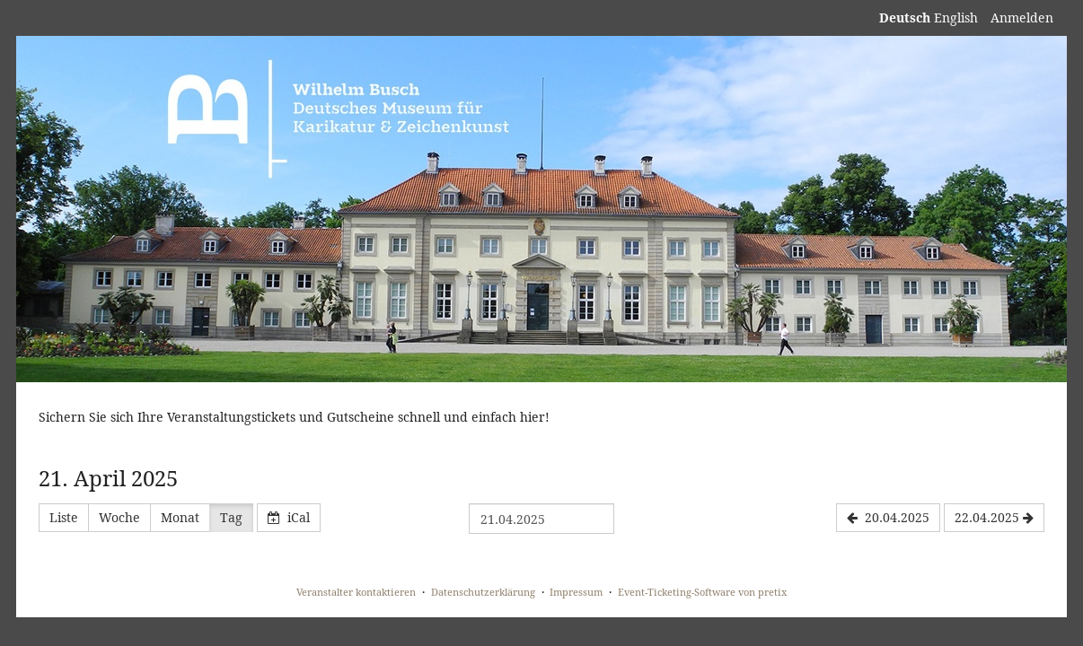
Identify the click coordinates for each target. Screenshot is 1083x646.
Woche (119, 517)
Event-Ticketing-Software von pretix (702, 591)
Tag (231, 517)
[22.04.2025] (994, 517)
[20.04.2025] (888, 517)
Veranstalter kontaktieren (356, 591)
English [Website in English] (956, 17)
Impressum (576, 591)
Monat (180, 517)
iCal (289, 517)
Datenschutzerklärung (483, 591)
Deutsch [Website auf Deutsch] (904, 17)
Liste (63, 517)
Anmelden (1022, 17)
